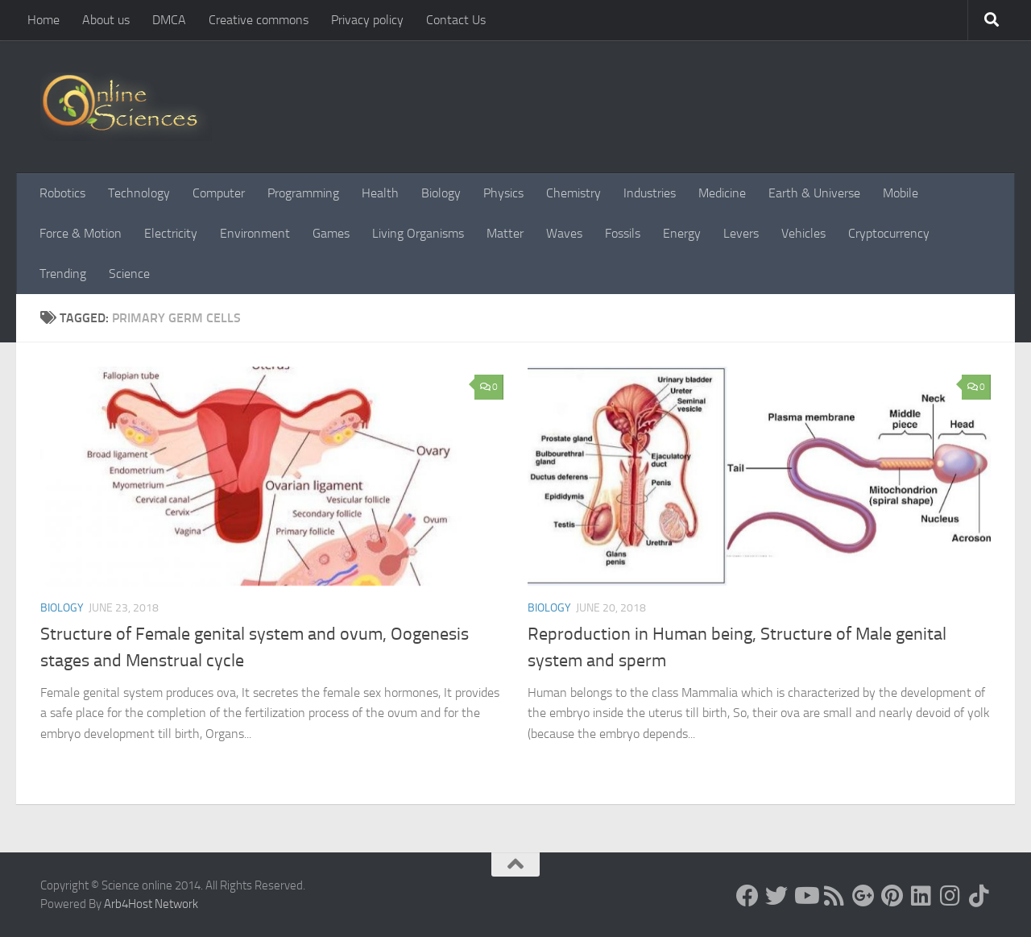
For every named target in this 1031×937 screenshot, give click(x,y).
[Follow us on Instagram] (950, 896)
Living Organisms (418, 233)
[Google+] (863, 896)
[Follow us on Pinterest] (892, 896)
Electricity (170, 233)
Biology (441, 193)
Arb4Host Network (151, 904)
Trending (62, 273)
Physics (503, 193)
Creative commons (258, 19)
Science (129, 273)
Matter (505, 233)
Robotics (62, 193)
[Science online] (747, 896)
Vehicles (803, 233)
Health (380, 193)
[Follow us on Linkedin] (921, 896)
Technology (139, 193)
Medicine (722, 193)
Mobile (900, 193)
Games (331, 233)
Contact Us (456, 19)
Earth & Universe (814, 193)
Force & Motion (80, 233)
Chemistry (573, 193)
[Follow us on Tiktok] (979, 896)
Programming (303, 193)
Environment (255, 233)
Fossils (622, 233)
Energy (682, 233)
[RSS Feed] (834, 896)
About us (106, 19)
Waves (564, 233)
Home (43, 19)
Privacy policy (367, 19)
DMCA (169, 19)
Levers (741, 233)
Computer (219, 193)
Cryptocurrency (889, 233)
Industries (649, 193)
